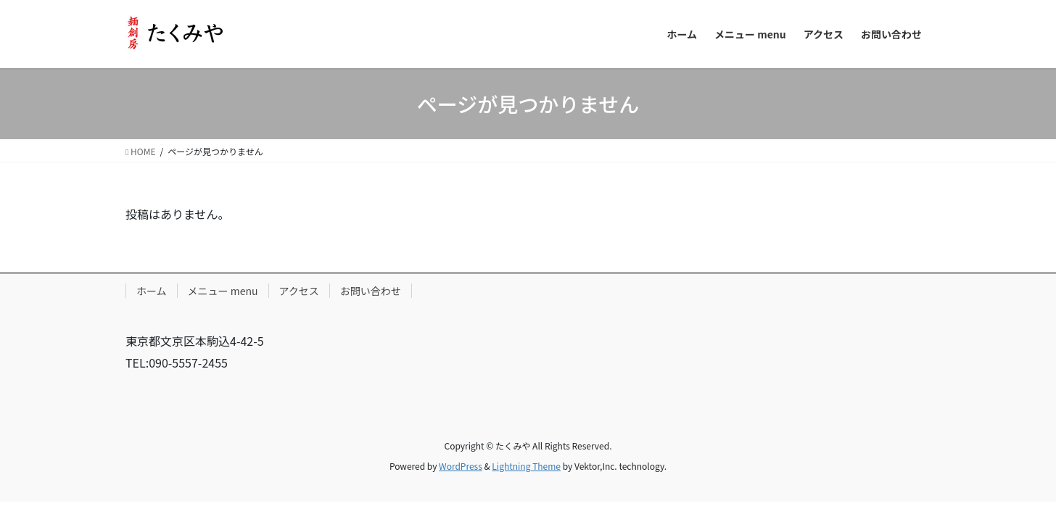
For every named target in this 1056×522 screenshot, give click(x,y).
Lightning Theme (526, 466)
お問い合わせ (370, 290)
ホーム (151, 290)
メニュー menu (223, 290)
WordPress (460, 466)
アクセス (299, 290)
